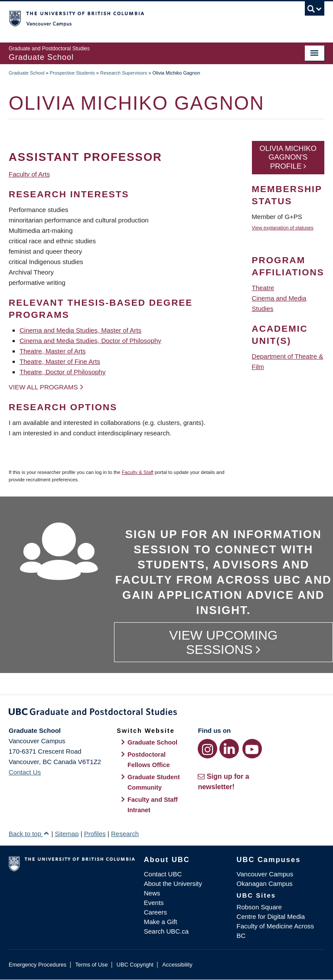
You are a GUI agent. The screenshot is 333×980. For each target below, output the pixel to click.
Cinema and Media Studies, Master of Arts (80, 330)
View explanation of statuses (282, 227)
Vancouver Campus (265, 874)
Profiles (95, 833)
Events (154, 902)
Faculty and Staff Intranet (152, 804)
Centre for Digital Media (271, 916)
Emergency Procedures (37, 964)
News (152, 893)
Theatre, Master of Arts (53, 351)
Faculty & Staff (137, 472)
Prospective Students (72, 72)
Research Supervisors (123, 72)
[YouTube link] (252, 748)
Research (125, 833)
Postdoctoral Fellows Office (148, 759)
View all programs (43, 387)
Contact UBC (163, 874)
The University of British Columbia (143, 17)
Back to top (29, 833)
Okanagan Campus (265, 883)
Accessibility (177, 964)
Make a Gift (160, 921)
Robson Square (259, 907)
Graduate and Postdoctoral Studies (166, 713)
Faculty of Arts (29, 174)
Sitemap (66, 833)
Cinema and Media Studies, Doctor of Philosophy (90, 340)
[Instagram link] (207, 748)
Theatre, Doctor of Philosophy (62, 372)
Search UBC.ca (166, 931)
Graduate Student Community (153, 782)
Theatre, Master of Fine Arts (60, 361)
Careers (155, 912)
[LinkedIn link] (229, 748)
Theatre (263, 287)
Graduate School (27, 72)
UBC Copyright (135, 964)
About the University (173, 883)
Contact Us (25, 772)
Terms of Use (91, 964)
